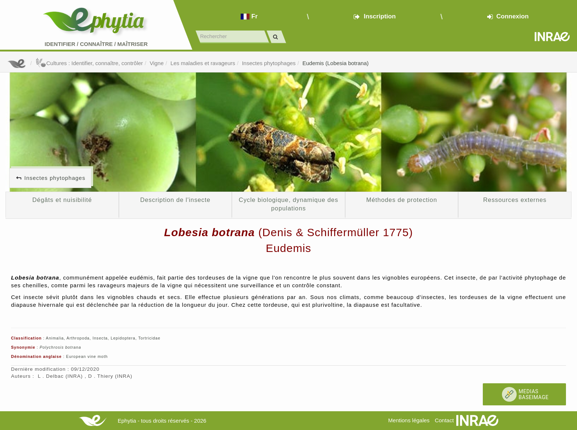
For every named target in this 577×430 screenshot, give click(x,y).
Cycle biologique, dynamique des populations (288, 204)
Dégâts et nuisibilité (62, 199)
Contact (444, 420)
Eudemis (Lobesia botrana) (335, 63)
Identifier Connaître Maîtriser (96, 44)
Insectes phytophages (268, 63)
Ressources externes (514, 199)
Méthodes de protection (401, 199)
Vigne (157, 63)
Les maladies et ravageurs (202, 63)
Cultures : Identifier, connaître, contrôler (89, 63)
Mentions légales (409, 420)
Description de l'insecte (175, 199)
